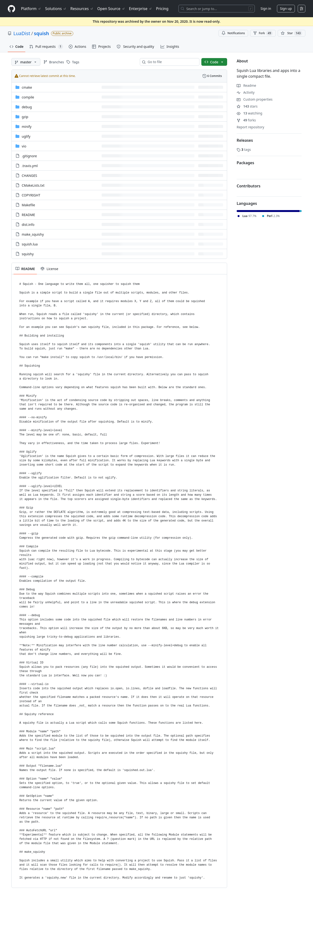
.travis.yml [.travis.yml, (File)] (30, 165)
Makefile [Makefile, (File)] (28, 205)
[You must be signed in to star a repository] (291, 33)
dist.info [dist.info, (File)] (28, 224)
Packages (245, 162)
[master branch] (25, 62)
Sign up (286, 8)
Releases (245, 140)
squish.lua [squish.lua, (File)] (30, 244)
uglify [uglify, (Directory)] (26, 136)
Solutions (56, 8)
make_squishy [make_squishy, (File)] (33, 234)
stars (247, 106)
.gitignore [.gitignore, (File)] (29, 156)
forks (246, 120)
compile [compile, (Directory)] (28, 97)
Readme (246, 85)
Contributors (249, 186)
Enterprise (140, 8)
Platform (31, 8)
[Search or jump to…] (217, 8)
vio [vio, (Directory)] (24, 146)
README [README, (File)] (28, 214)
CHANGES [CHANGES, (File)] (29, 175)
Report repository (250, 127)
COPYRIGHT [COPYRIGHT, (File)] (31, 195)
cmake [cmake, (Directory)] (27, 87)
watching (249, 113)
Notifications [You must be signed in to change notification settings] (233, 33)
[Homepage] (11, 9)
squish (41, 33)
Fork (263, 33)
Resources (82, 8)
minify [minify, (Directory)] (26, 126)
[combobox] (171, 61)
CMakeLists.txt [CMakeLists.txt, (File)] (33, 185)
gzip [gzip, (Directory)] (25, 116)
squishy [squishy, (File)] (28, 254)
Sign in (266, 8)
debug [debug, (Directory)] (27, 107)
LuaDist (21, 33)
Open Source (111, 8)
